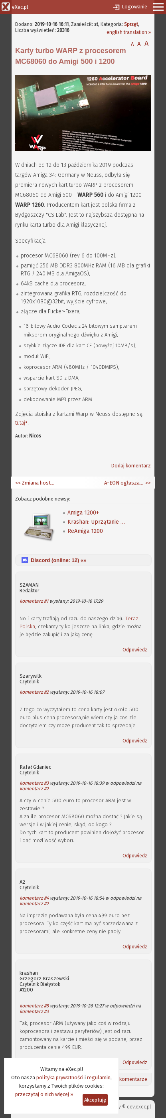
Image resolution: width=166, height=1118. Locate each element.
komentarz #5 (34, 1006)
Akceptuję (95, 1100)
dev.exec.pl (139, 1107)
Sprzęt (131, 24)
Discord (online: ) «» (58, 560)
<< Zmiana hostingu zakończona (35, 483)
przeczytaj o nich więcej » (44, 1094)
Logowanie (134, 7)
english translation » (129, 32)
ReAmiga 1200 (85, 531)
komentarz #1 (34, 601)
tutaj (20, 422)
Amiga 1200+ (83, 512)
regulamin (99, 1077)
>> (147, 483)
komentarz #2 (34, 692)
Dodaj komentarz (131, 466)
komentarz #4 (34, 898)
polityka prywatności (59, 1077)
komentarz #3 (34, 783)
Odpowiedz (135, 650)
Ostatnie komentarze (122, 1079)
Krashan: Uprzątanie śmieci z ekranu (97, 521)
